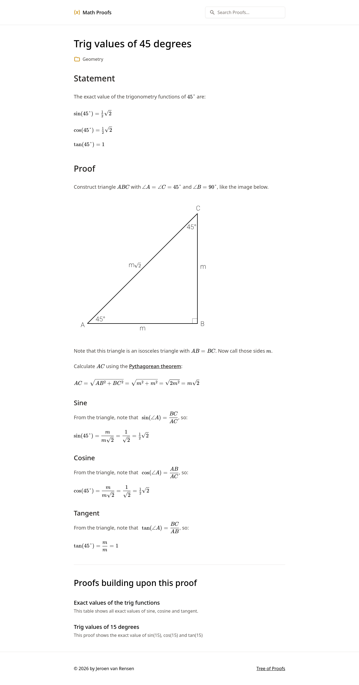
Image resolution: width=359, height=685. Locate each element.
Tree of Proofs (271, 668)
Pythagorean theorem (155, 366)
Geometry (93, 59)
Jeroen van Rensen (115, 668)
